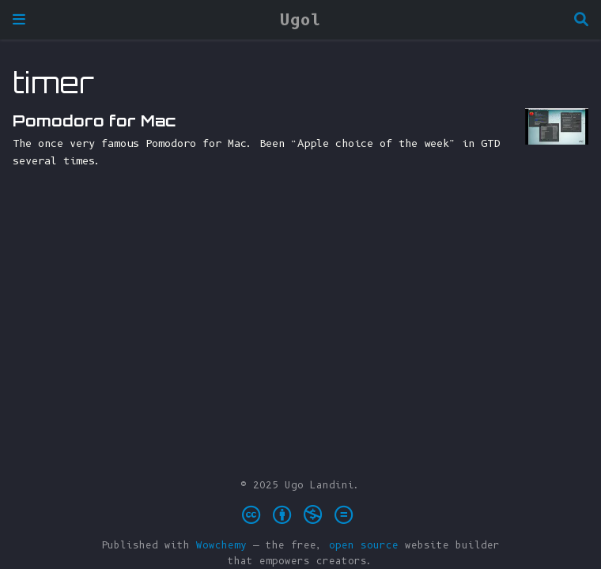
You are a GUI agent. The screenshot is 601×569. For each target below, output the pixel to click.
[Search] (581, 20)
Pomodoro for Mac (94, 120)
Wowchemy (221, 545)
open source (364, 545)
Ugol (300, 19)
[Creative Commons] (300, 515)
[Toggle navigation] (19, 19)
